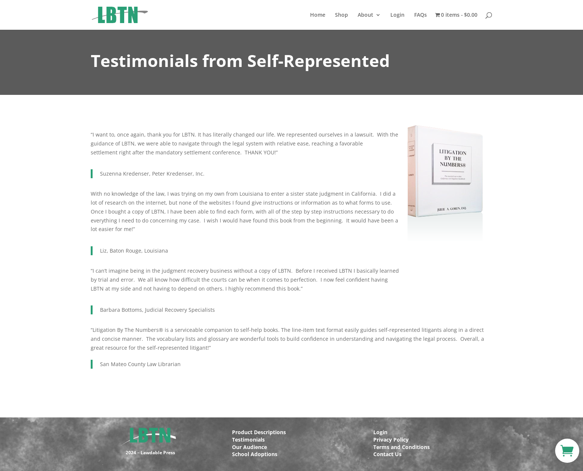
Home (317, 15)
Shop (341, 15)
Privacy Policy (391, 439)
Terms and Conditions (401, 447)
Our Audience (249, 447)
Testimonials (248, 439)
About (365, 15)
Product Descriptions (259, 432)
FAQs (420, 15)
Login (397, 15)
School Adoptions (254, 454)
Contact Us (387, 454)
